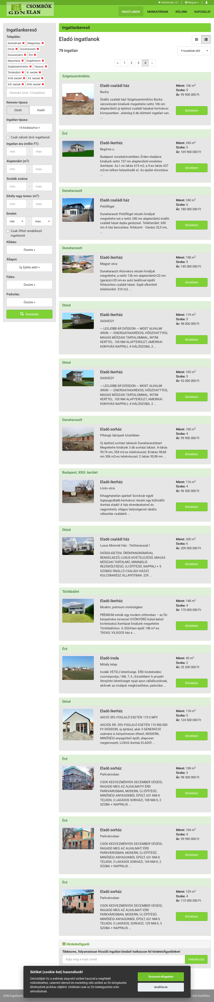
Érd (64, 133)
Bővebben (191, 110)
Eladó (18, 110)
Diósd (66, 305)
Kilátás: (11, 242)
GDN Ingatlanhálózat (17, 995)
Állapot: (11, 259)
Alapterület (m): (17, 161)
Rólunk (181, 11)
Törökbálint (70, 592)
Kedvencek (168, 2)
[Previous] (117, 63)
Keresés (29, 314)
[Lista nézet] (206, 39)
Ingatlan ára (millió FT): (22, 144)
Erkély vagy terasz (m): (22, 196)
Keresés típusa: (17, 102)
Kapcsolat (202, 11)
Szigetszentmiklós (76, 76)
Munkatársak (157, 11)
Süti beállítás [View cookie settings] (201, 995)
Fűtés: (10, 277)
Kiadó (41, 110)
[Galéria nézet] (196, 39)
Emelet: (11, 213)
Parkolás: (13, 294)
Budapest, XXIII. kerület (80, 472)
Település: (13, 37)
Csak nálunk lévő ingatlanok (28, 137)
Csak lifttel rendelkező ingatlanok (24, 233)
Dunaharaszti (72, 191)
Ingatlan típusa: (17, 120)
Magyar (192, 2)
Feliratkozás (196, 959)
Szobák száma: (17, 179)
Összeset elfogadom (160, 976)
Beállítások (161, 987)
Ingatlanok (131, 11)
